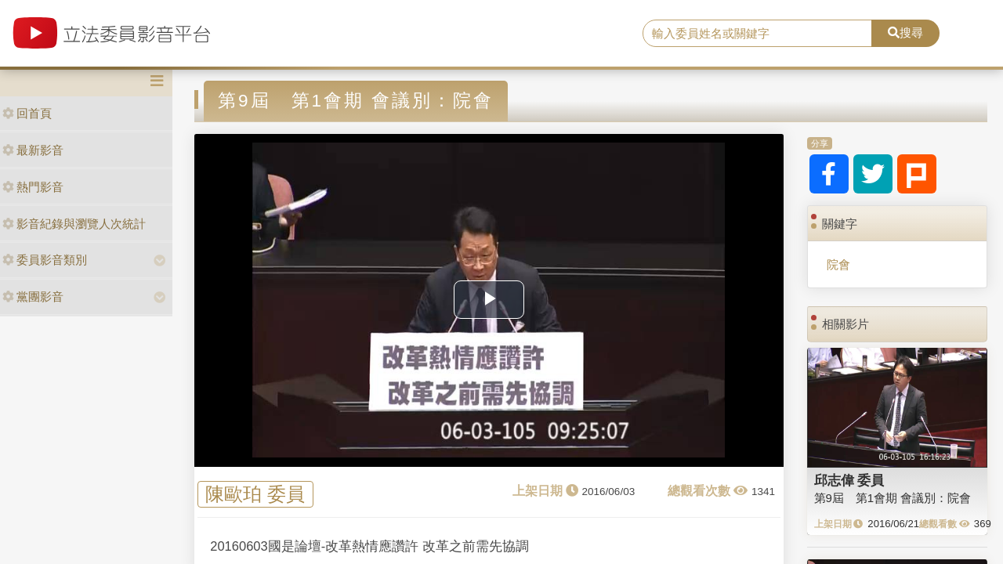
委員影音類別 (44, 259)
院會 (838, 264)
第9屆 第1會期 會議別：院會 (893, 497)
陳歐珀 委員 (255, 494)
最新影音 (32, 150)
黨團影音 (32, 296)
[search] (757, 34)
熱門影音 (32, 186)
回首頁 (27, 113)
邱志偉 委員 (849, 480)
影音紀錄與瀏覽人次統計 (74, 223)
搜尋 (905, 32)
